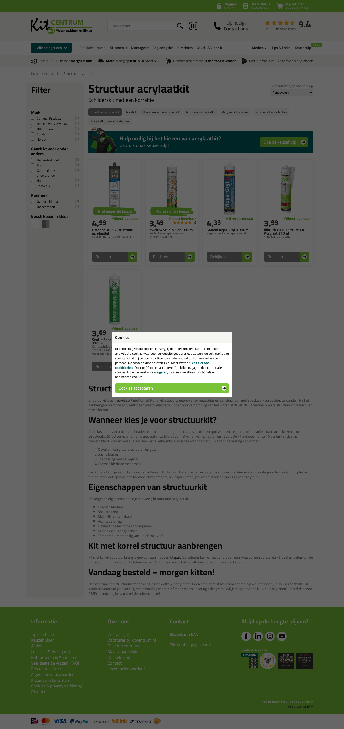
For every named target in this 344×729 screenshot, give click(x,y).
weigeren (160, 372)
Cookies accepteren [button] (136, 388)
